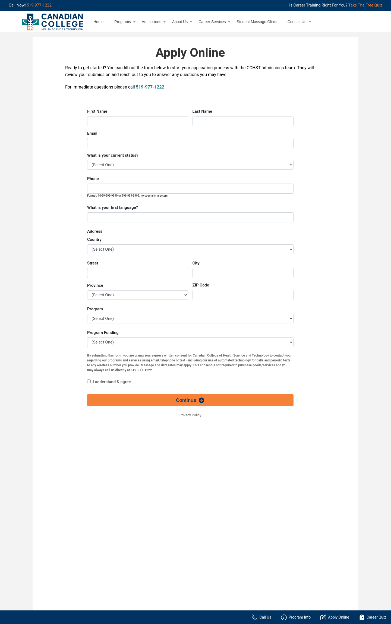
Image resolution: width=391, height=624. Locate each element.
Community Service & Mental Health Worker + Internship (71, 526)
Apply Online (210, 501)
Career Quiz (372, 617)
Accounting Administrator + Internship (73, 501)
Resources (129, 556)
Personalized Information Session (228, 509)
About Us (180, 22)
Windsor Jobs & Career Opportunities (156, 532)
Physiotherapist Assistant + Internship (73, 560)
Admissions (151, 22)
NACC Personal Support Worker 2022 (72, 552)
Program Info (296, 617)
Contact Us (297, 22)
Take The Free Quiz (365, 5)
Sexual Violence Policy (139, 563)
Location (207, 524)
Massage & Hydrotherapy (62, 536)
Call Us (261, 617)
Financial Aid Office (137, 540)
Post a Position (137, 524)
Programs (122, 22)
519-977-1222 (39, 5)
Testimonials (131, 579)
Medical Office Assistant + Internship (72, 544)
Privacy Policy (132, 548)
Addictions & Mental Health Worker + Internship (72, 512)
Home (98, 22)
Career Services (212, 22)
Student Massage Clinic (257, 22)
